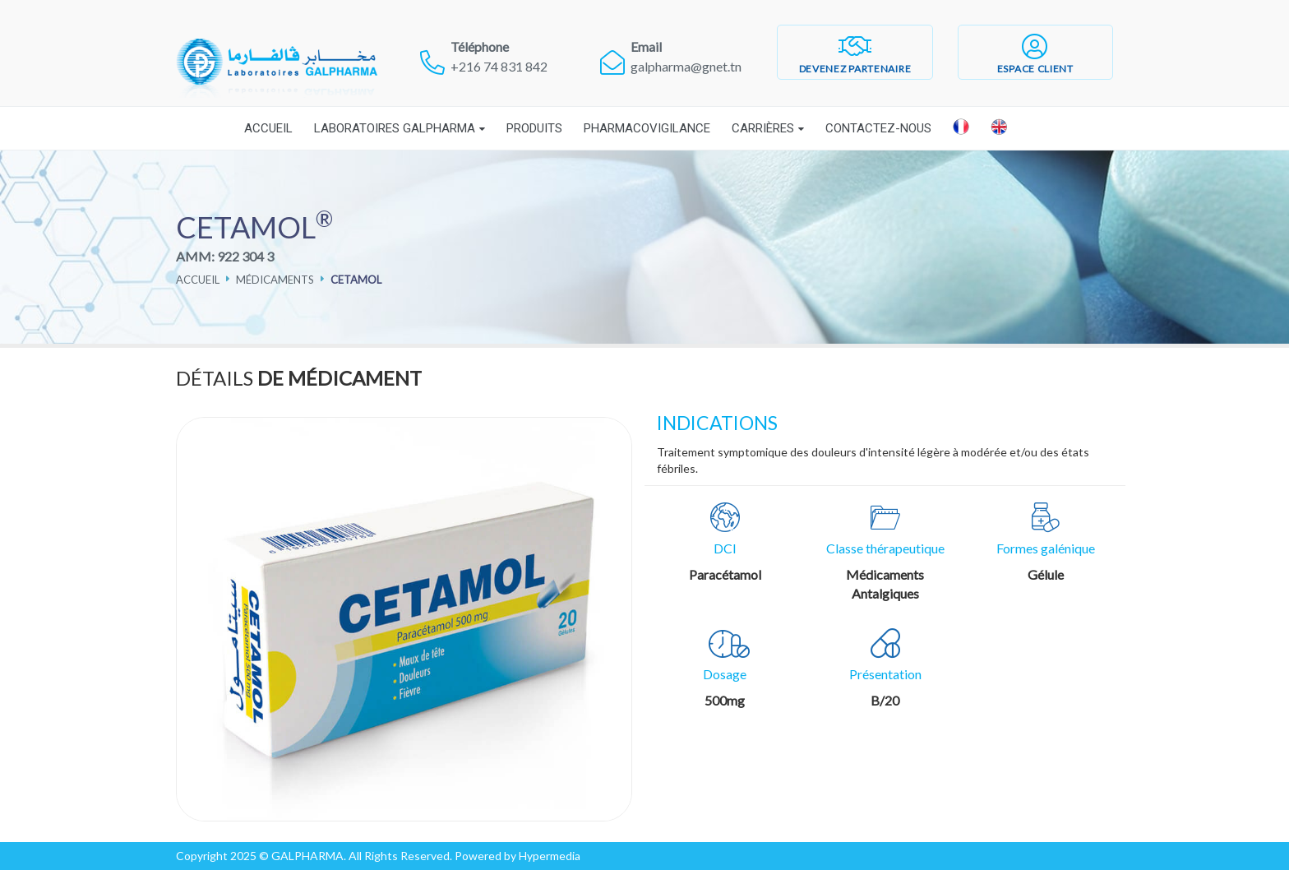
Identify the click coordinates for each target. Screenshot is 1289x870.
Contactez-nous (878, 128)
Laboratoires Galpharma (394, 128)
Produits (534, 128)
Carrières (763, 128)
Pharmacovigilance (647, 128)
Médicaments (275, 279)
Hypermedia (549, 856)
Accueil (268, 128)
